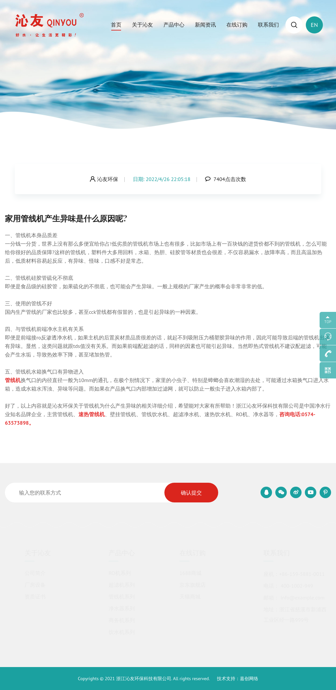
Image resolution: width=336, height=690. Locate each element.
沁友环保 (104, 179)
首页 (116, 24)
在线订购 (236, 24)
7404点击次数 (225, 179)
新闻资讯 (205, 24)
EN (314, 25)
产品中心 (173, 24)
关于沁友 (142, 24)
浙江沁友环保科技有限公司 (143, 678)
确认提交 (191, 492)
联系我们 (268, 24)
